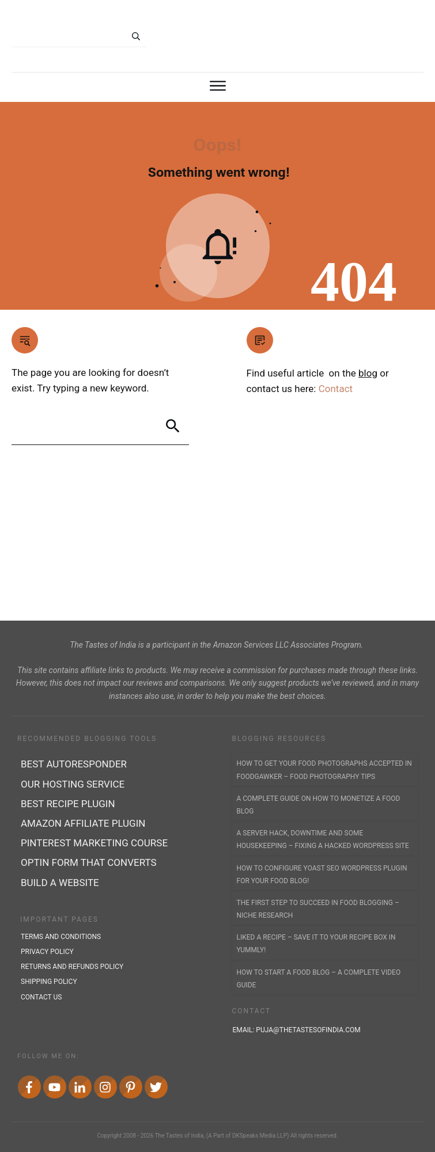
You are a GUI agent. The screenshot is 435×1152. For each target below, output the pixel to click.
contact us (41, 997)
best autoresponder (74, 764)
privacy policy (47, 952)
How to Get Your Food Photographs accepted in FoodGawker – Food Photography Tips (324, 769)
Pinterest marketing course (94, 843)
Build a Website (60, 882)
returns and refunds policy (72, 967)
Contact (336, 388)
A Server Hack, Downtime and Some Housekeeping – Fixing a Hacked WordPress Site (323, 839)
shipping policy (49, 982)
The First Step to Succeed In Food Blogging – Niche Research (318, 909)
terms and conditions (61, 937)
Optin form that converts (89, 862)
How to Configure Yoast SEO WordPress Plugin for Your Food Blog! (322, 874)
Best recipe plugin (68, 803)
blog (367, 373)
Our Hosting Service (72, 784)
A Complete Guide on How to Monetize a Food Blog (318, 804)
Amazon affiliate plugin (83, 823)
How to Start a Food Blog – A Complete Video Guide (319, 978)
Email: (297, 1030)
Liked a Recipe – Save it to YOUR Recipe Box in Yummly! (316, 943)
